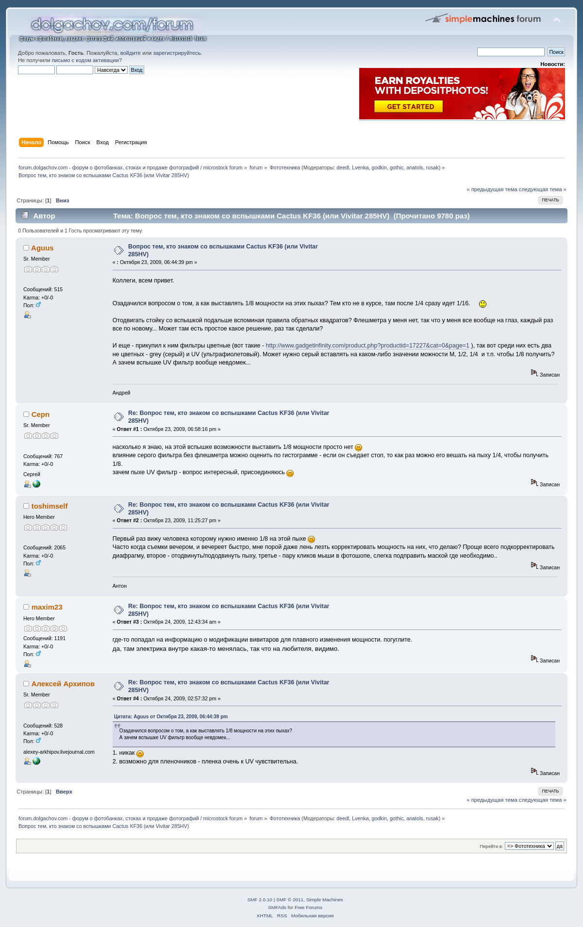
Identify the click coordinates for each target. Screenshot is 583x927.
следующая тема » (542, 189)
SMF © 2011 (289, 899)
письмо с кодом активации (85, 60)
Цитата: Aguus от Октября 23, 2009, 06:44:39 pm (171, 716)
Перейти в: (491, 846)
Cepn (41, 414)
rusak (432, 167)
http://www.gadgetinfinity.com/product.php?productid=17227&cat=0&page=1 (368, 345)
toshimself (50, 506)
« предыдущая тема (491, 189)
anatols (414, 167)
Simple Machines (324, 899)
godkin (379, 167)
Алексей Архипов (63, 683)
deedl (342, 167)
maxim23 (47, 607)
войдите (130, 53)
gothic (396, 167)
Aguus (42, 248)
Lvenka (360, 167)
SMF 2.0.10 (259, 899)
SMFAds (277, 907)
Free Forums (308, 907)
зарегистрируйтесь (176, 53)
